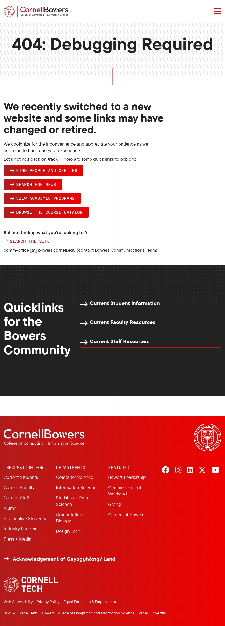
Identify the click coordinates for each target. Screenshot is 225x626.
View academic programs (45, 198)
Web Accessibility (18, 601)
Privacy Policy (48, 601)
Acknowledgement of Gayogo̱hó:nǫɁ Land (64, 559)
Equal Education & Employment (89, 601)
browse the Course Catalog (49, 212)
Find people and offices (46, 170)
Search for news (36, 184)
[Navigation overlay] (217, 11)
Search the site (30, 241)
